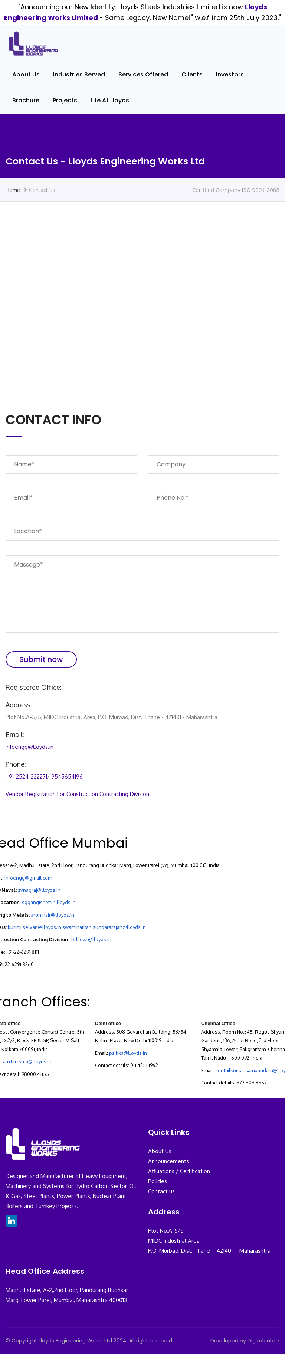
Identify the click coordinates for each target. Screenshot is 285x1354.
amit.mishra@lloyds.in (27, 1061)
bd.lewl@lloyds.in (91, 939)
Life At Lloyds (110, 100)
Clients (192, 74)
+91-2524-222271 (26, 776)
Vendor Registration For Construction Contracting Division (77, 793)
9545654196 (67, 776)
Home (13, 190)
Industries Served (79, 74)
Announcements (168, 1161)
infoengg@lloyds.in (29, 746)
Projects (65, 100)
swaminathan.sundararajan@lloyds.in (104, 927)
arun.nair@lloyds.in (52, 915)
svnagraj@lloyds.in (39, 890)
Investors (230, 74)
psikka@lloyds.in (128, 1053)
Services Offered (143, 74)
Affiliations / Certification (179, 1171)
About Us (26, 74)
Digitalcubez (263, 1340)
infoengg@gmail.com (28, 878)
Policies (157, 1181)
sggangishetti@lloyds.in (49, 902)
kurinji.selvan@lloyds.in (34, 927)
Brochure (25, 100)
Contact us (161, 1191)
